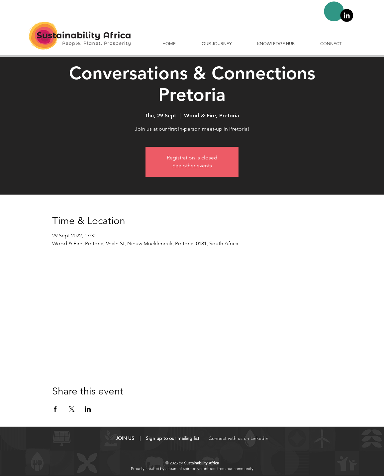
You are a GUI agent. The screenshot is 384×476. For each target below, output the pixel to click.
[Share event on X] (71, 409)
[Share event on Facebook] (55, 409)
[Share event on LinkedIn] (88, 409)
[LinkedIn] (346, 15)
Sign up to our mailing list (172, 438)
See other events (192, 165)
